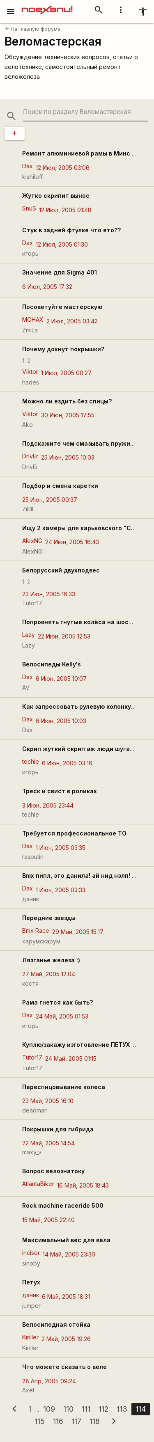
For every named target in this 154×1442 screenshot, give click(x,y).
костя (30, 983)
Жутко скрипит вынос (56, 195)
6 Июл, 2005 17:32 (47, 286)
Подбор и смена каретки (60, 485)
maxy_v (31, 1152)
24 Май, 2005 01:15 (71, 1058)
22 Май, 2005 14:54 (48, 1143)
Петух (31, 1282)
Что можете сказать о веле (64, 1366)
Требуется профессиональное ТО (74, 833)
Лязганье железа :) (51, 960)
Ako (27, 424)
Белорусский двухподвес (61, 570)
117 (76, 1421)
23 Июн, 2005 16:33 (48, 594)
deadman (35, 1110)
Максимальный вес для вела (66, 1239)
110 (68, 1409)
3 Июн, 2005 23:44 (48, 805)
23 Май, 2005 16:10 (48, 1100)
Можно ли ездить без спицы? (67, 401)
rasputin (33, 856)
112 (103, 1409)
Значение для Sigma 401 (59, 272)
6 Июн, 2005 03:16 (67, 763)
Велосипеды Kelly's (51, 664)
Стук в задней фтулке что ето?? (71, 230)
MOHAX (33, 319)
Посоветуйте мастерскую (62, 306)
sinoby (31, 1263)
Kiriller (30, 1337)
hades (30, 382)
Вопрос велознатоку (53, 1170)
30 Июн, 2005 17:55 (67, 415)
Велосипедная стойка (56, 1324)
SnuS (29, 208)
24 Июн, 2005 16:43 (72, 541)
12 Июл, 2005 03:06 (63, 167)
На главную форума (33, 29)
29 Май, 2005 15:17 (77, 931)
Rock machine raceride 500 (62, 1205)
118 (95, 1421)
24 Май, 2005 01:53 (62, 1016)
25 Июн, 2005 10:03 (67, 457)
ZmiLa (30, 330)
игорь (30, 253)
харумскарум (41, 941)
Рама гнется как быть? (57, 1002)
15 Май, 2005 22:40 (48, 1219)
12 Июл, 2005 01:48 (65, 209)
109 (49, 1409)
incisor (31, 1252)
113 (122, 1409)
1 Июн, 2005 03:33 (60, 889)
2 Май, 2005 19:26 (66, 1338)
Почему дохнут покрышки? (63, 349)
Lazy (28, 634)
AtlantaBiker (38, 1183)
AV (26, 687)
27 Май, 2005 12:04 (48, 973)
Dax (27, 166)
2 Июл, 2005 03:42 (72, 321)
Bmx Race (35, 930)
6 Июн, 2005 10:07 (61, 678)
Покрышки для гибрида (58, 1129)
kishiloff (32, 176)
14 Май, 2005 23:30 (69, 1254)
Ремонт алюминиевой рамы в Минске (79, 153)
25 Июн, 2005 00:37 (49, 499)
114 (141, 1409)
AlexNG (32, 540)
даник (30, 898)
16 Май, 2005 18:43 (83, 1185)
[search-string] (85, 112)
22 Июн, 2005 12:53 (64, 636)
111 (86, 1409)
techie (30, 761)
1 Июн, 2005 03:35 (60, 847)
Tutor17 (32, 603)
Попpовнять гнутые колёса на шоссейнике (88, 621)
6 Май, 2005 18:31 (66, 1296)
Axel (28, 1390)
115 (39, 1421)
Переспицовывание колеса (63, 1086)
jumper (31, 1305)
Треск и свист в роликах (59, 790)
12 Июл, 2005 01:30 (62, 244)
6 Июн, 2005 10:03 (61, 720)
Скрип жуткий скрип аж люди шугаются (84, 748)
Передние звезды (49, 917)
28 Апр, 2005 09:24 (49, 1381)
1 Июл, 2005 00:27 (66, 372)
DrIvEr (30, 456)
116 (58, 1421)
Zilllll (27, 509)
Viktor (30, 371)
